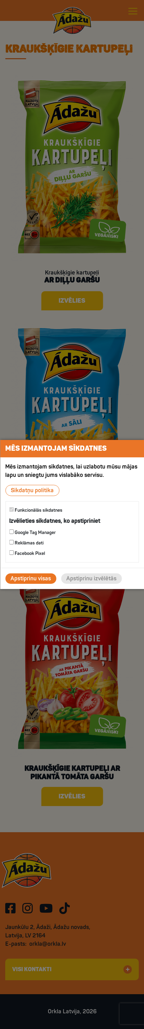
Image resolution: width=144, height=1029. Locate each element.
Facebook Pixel (27, 553)
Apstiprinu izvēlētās (91, 578)
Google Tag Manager (32, 532)
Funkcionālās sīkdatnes (35, 510)
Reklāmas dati (26, 543)
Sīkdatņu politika (32, 490)
